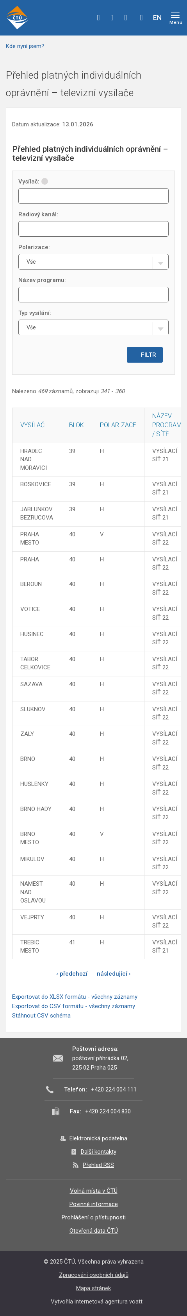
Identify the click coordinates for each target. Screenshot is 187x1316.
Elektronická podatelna (98, 1138)
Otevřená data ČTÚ (93, 1230)
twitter (112, 18)
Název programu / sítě (168, 425)
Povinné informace (93, 1204)
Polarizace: (34, 247)
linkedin (126, 18)
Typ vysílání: (34, 312)
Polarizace (118, 425)
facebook (98, 18)
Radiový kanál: (38, 214)
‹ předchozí (71, 973)
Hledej (141, 18)
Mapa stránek (93, 1288)
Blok (76, 425)
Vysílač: (33, 181)
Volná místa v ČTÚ (94, 1190)
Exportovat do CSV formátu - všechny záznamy (73, 1006)
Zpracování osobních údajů (93, 1274)
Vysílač (32, 425)
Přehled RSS (98, 1165)
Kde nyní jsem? (25, 46)
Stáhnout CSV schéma (41, 1015)
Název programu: (42, 280)
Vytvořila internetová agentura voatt (96, 1301)
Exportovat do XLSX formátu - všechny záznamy (74, 996)
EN (157, 18)
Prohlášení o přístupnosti (94, 1217)
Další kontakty (98, 1151)
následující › (114, 973)
